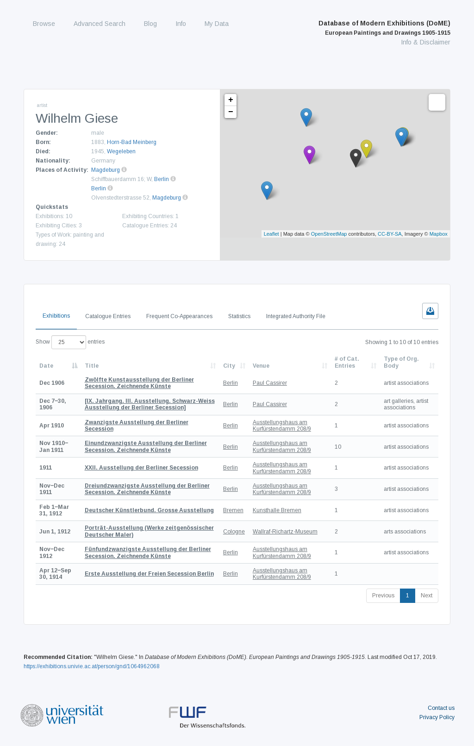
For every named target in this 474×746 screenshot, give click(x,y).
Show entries (70, 342)
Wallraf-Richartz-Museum (285, 531)
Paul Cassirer (270, 383)
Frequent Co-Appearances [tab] (179, 316)
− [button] (230, 112)
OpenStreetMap (329, 234)
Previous (383, 595)
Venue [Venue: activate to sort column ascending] (261, 366)
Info (180, 23)
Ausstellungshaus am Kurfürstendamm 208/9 (282, 425)
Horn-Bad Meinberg (131, 142)
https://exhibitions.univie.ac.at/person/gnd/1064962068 (92, 666)
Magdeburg (105, 170)
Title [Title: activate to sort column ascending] (92, 366)
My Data (217, 23)
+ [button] (230, 100)
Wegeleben (121, 151)
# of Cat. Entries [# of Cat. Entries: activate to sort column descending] (347, 362)
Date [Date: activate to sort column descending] (46, 366)
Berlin (161, 179)
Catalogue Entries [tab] (108, 316)
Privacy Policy (437, 717)
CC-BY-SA (390, 234)
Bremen (233, 510)
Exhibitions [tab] (56, 316)
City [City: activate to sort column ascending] (229, 366)
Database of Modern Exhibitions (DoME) (384, 27)
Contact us (441, 708)
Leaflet (271, 234)
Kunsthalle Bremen (277, 510)
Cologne (234, 531)
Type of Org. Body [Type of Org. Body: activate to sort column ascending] (401, 362)
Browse (44, 23)
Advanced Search (99, 23)
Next (426, 595)
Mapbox (439, 234)
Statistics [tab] (239, 316)
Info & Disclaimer (425, 42)
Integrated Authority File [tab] (295, 316)
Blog (150, 23)
